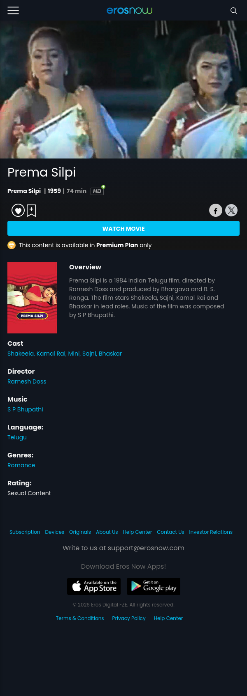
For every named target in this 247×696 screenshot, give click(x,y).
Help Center (137, 531)
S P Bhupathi (25, 409)
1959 (54, 191)
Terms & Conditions (80, 618)
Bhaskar (110, 353)
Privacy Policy (129, 618)
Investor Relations (211, 531)
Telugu (17, 437)
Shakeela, (22, 353)
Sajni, (90, 353)
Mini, (75, 353)
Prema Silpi (24, 191)
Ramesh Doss (27, 381)
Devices (55, 531)
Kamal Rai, (52, 353)
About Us (107, 531)
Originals (80, 531)
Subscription (24, 531)
